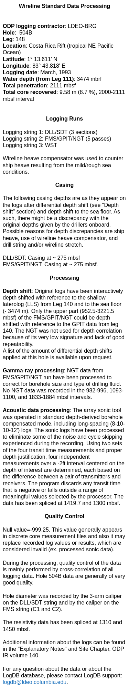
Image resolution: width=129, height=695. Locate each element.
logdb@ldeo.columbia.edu (34, 682)
